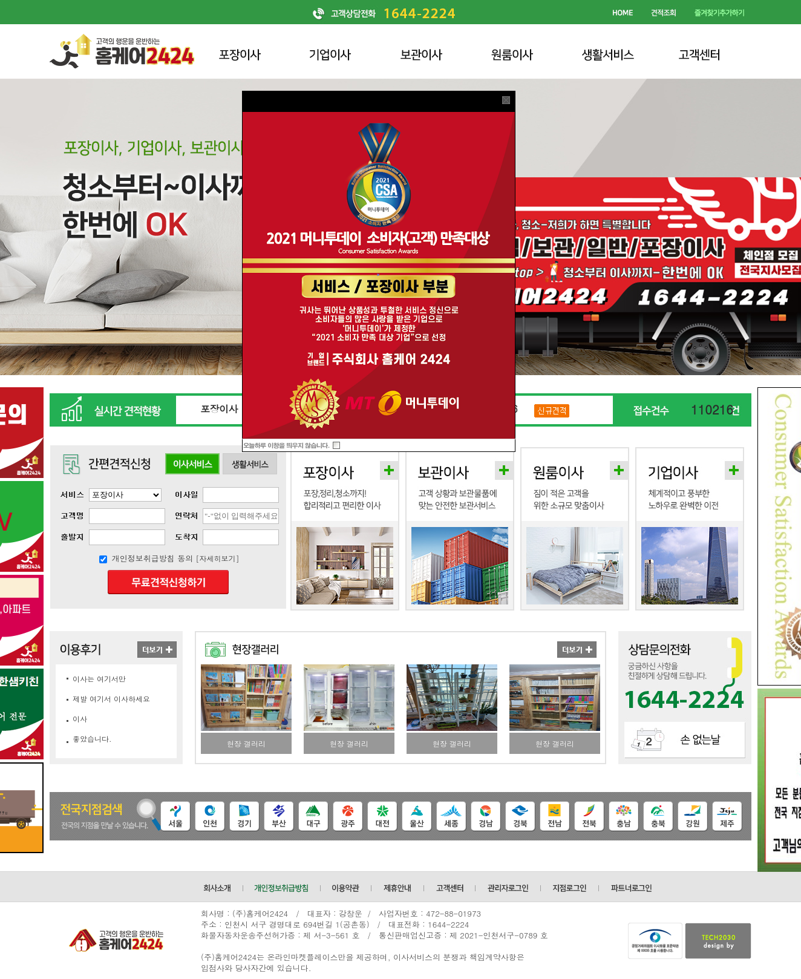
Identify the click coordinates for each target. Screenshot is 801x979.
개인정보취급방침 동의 (152, 558)
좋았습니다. (92, 738)
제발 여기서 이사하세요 (111, 698)
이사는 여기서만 (99, 678)
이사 (80, 718)
